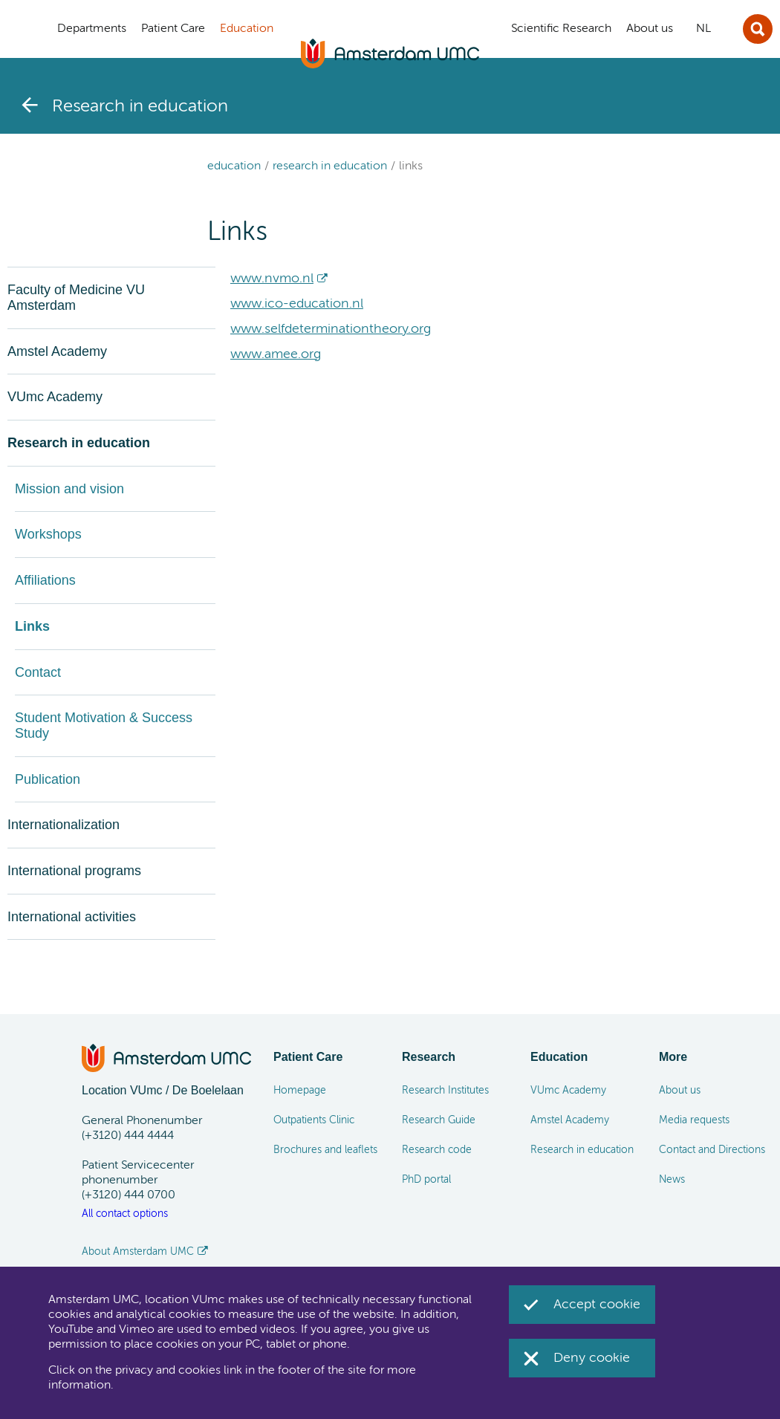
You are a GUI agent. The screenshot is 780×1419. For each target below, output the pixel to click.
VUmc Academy (568, 1090)
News (672, 1180)
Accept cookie (596, 1304)
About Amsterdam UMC (138, 1252)
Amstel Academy (569, 1120)
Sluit (758, 29)
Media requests (694, 1120)
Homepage (299, 1090)
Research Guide (438, 1120)
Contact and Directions (712, 1150)
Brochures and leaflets (325, 1150)
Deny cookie (591, 1358)
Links (411, 166)
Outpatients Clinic (313, 1120)
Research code (437, 1150)
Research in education (330, 166)
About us (680, 1090)
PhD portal (426, 1180)
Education (234, 166)
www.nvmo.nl (271, 278)
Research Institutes (445, 1090)
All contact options (125, 1214)
